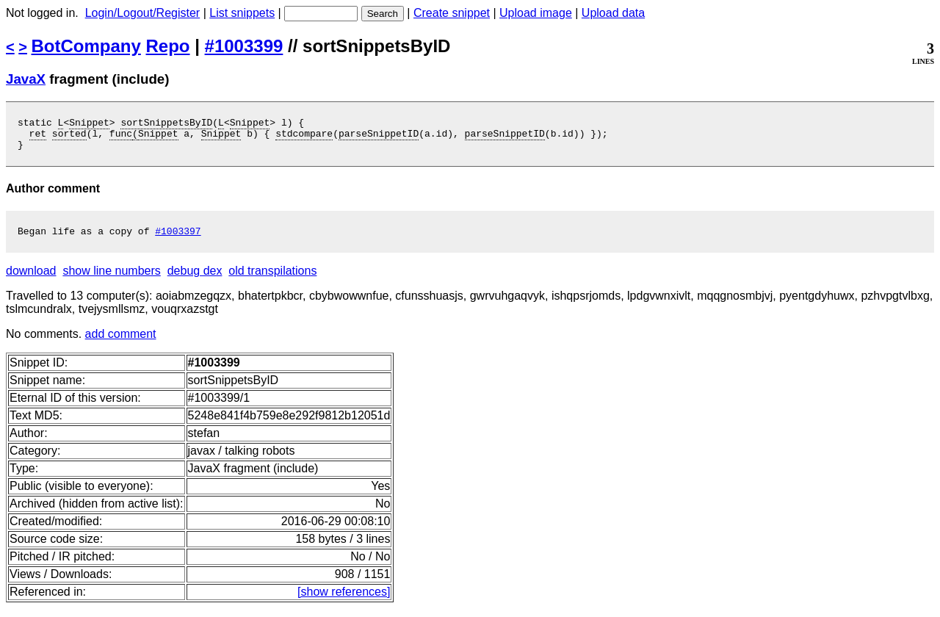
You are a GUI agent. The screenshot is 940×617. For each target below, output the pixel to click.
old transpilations (272, 279)
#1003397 (177, 239)
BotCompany (86, 46)
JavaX (26, 79)
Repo (168, 46)
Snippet (89, 124)
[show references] (343, 600)
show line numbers (111, 279)
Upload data (613, 13)
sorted (69, 137)
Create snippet (451, 13)
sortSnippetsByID (166, 124)
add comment (120, 342)
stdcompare (304, 137)
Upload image (535, 13)
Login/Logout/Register (142, 13)
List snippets (242, 13)
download (31, 279)
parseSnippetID (379, 137)
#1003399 (244, 46)
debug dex (195, 279)
